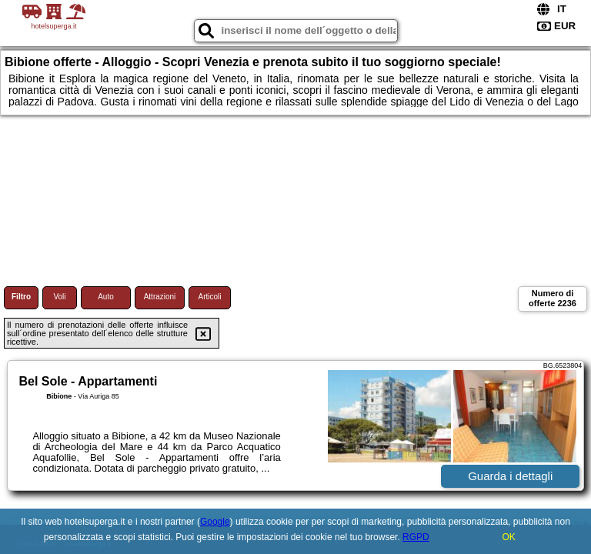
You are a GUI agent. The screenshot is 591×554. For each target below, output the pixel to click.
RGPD (415, 537)
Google (215, 521)
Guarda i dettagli (510, 475)
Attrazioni (160, 296)
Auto (106, 296)
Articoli (209, 296)
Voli (59, 296)
